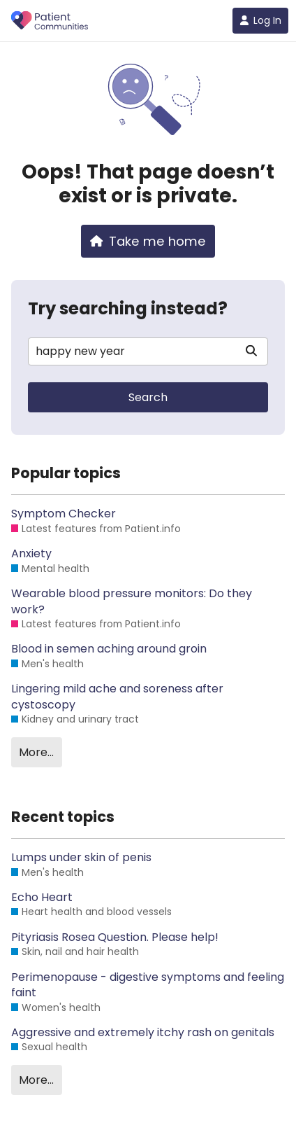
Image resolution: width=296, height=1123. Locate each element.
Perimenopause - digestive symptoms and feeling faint (147, 985)
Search (148, 397)
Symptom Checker (63, 514)
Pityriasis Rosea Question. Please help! (115, 937)
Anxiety (31, 554)
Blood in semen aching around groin (109, 649)
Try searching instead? (128, 308)
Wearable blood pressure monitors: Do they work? (131, 601)
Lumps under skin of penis (81, 857)
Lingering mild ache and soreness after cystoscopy (117, 696)
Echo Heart (42, 897)
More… (36, 752)
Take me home (148, 241)
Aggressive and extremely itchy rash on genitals (142, 1032)
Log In (260, 20)
